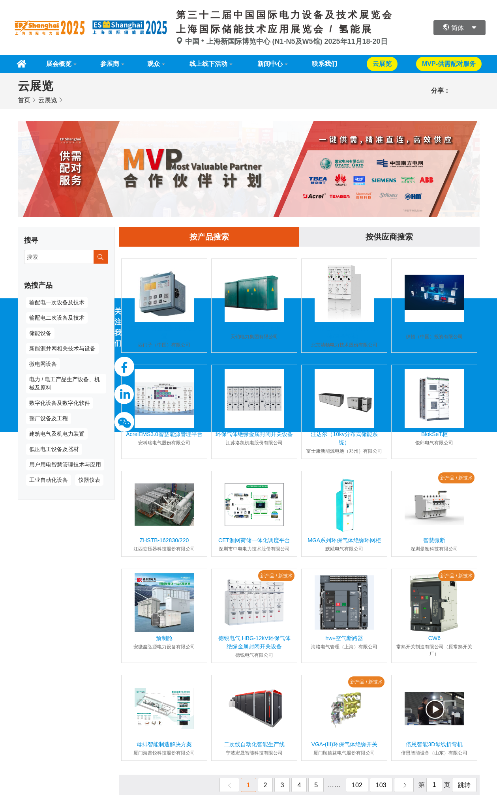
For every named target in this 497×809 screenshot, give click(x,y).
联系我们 (324, 63)
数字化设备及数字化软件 (59, 403)
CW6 (434, 638)
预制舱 (164, 638)
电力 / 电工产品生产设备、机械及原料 (64, 383)
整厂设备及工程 (48, 418)
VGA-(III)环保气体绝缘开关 (344, 744)
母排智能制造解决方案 (164, 744)
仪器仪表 (89, 480)
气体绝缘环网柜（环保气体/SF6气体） (344, 332)
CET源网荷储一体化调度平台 (254, 540)
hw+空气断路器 (344, 638)
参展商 (109, 63)
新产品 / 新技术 (456, 478)
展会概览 (58, 63)
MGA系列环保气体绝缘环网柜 (344, 540)
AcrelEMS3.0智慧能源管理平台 (164, 434)
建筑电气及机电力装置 (56, 434)
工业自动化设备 (48, 480)
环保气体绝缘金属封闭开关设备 (254, 434)
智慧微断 (434, 540)
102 (357, 785)
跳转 (464, 785)
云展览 (47, 100)
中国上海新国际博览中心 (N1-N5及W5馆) (250, 41)
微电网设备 (43, 364)
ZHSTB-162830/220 (164, 540)
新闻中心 (270, 63)
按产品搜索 (209, 236)
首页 (24, 100)
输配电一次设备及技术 (56, 302)
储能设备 (40, 333)
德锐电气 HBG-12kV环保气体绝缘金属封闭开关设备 (254, 642)
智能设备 (434, 328)
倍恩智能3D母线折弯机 (434, 744)
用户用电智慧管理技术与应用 (65, 464)
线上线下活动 (208, 63)
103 (381, 785)
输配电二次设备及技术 (56, 318)
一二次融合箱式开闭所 (254, 328)
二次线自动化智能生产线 (254, 744)
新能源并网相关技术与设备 (62, 348)
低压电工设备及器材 (54, 449)
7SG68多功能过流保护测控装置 (164, 332)
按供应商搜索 (389, 236)
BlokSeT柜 (434, 434)
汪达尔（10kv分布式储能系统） (344, 438)
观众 (153, 63)
